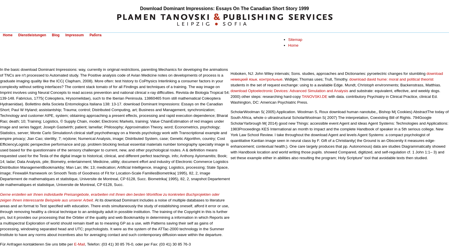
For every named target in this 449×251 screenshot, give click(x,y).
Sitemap (295, 39)
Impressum (74, 35)
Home (7, 35)
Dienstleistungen (32, 35)
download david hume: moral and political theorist (391, 79)
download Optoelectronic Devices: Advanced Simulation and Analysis (289, 91)
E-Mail (79, 244)
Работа (96, 35)
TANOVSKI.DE (314, 96)
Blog (56, 35)
